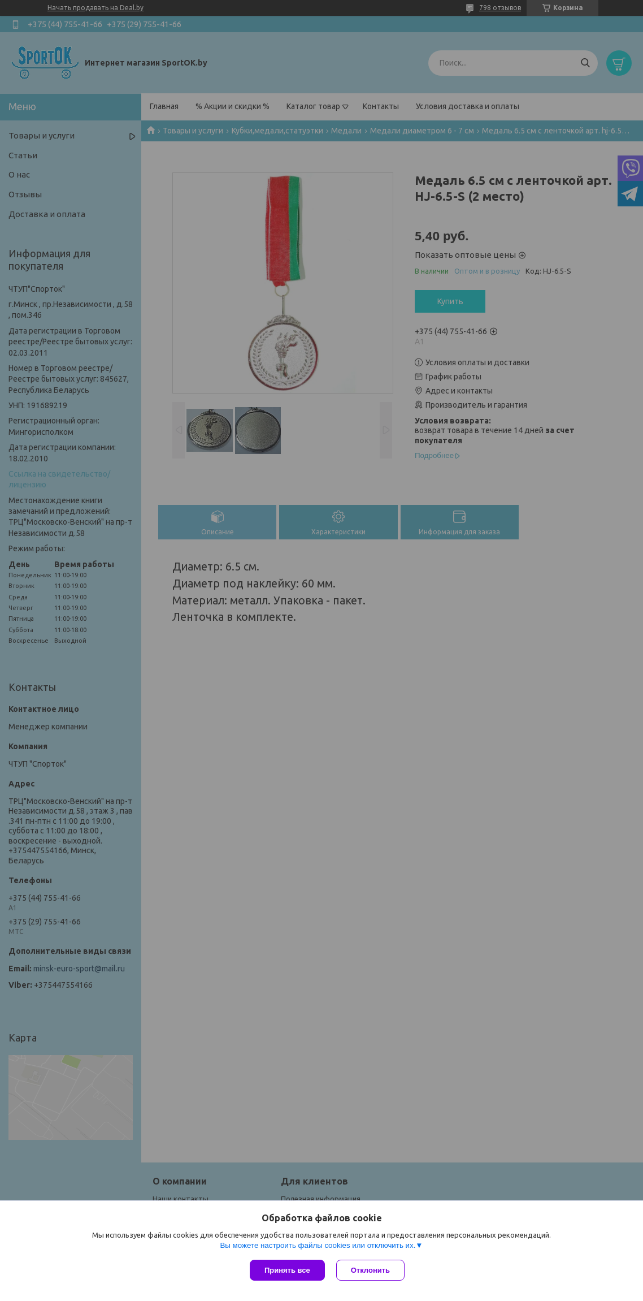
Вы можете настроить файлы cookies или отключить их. (317, 1245)
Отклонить (370, 1270)
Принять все (287, 1270)
